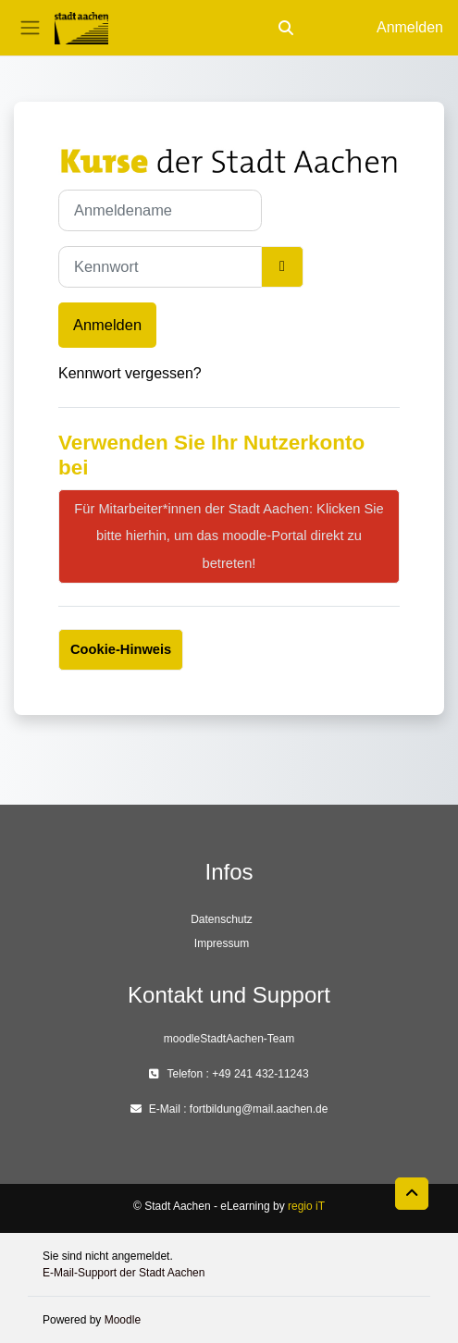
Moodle (123, 1319)
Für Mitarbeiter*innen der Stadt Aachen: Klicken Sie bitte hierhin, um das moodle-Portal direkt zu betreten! (228, 536)
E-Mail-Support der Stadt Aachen (123, 1272)
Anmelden (410, 27)
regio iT (306, 1206)
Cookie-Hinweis (120, 649)
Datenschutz (222, 919)
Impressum (221, 943)
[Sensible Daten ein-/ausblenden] (282, 267)
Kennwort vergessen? (130, 373)
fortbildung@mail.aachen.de (259, 1109)
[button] (286, 27)
